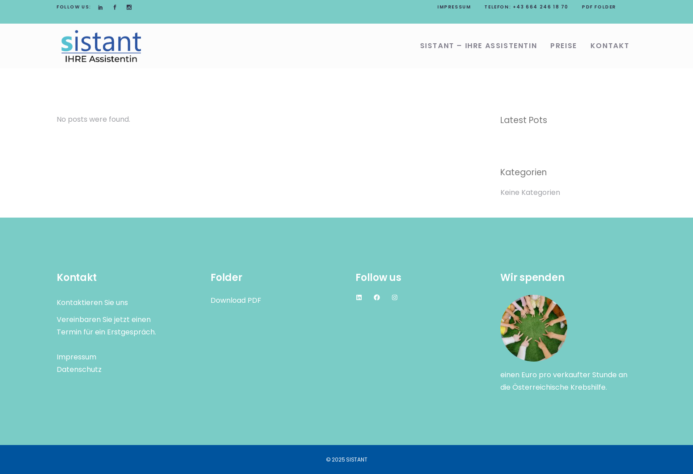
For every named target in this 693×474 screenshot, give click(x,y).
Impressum (454, 7)
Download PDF (235, 300)
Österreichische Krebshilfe (559, 387)
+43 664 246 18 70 (541, 7)
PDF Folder (599, 7)
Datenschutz (79, 369)
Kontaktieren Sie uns (92, 302)
